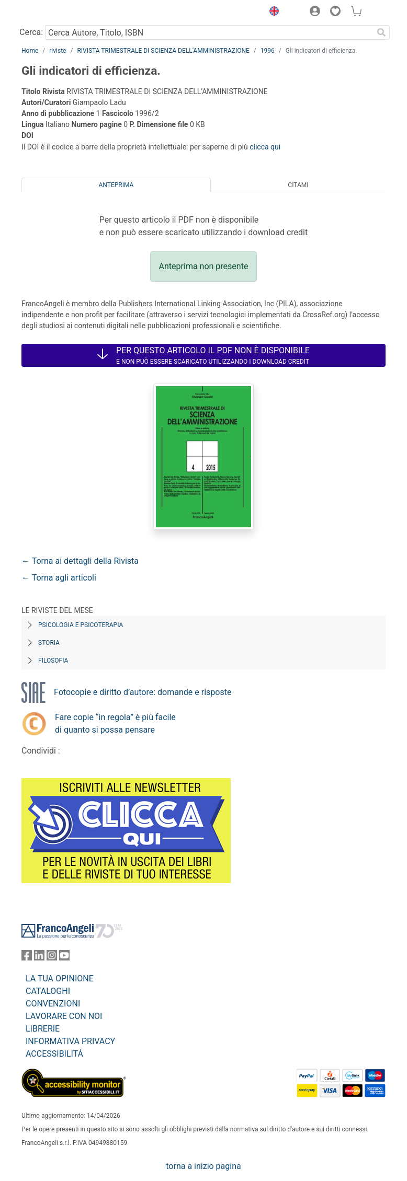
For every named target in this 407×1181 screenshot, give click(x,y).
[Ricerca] (381, 32)
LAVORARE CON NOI (64, 1016)
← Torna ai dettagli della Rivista (80, 561)
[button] (271, 12)
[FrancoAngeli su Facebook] (26, 958)
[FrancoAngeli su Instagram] (52, 958)
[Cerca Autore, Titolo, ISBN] (209, 32)
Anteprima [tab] (116, 185)
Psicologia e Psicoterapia (80, 625)
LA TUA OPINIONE (60, 978)
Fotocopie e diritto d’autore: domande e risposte (142, 692)
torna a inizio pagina (203, 1166)
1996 (268, 50)
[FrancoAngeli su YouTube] (64, 958)
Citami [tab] (298, 185)
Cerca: (31, 32)
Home (29, 50)
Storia (49, 642)
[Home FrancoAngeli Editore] (57, 12)
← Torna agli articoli (58, 578)
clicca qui (265, 147)
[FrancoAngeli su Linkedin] (39, 958)
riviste (57, 50)
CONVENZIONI (53, 1004)
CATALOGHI (48, 991)
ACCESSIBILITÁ (54, 1054)
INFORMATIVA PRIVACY (70, 1041)
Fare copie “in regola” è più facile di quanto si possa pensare (115, 723)
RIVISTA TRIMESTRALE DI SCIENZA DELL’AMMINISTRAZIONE (163, 50)
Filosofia (53, 660)
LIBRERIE (43, 1029)
